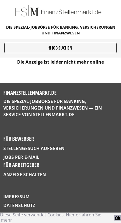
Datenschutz (19, 205)
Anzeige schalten (24, 175)
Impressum (16, 197)
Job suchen (61, 48)
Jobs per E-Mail (21, 157)
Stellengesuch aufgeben (34, 148)
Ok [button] (117, 217)
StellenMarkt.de (53, 115)
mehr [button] (6, 220)
